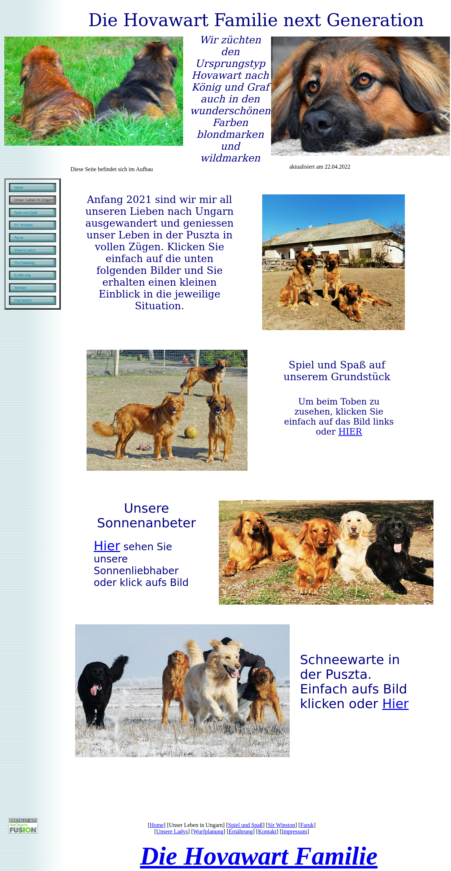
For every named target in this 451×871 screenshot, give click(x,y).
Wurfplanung (208, 831)
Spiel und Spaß (245, 825)
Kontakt (267, 831)
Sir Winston (281, 825)
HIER (350, 432)
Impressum (294, 831)
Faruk (307, 825)
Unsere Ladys (172, 831)
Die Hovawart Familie (259, 856)
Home (156, 825)
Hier (107, 545)
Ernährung (241, 831)
